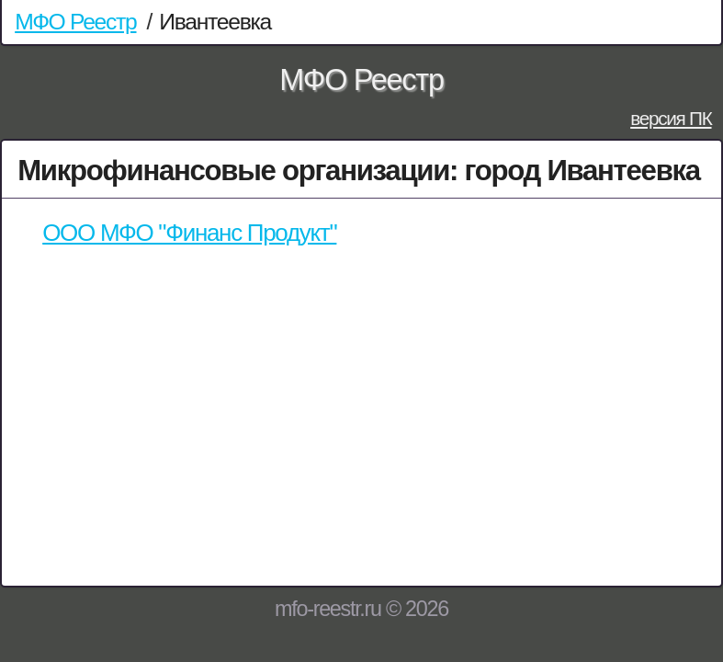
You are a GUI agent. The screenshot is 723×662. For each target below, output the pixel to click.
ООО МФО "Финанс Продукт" (189, 232)
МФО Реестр (75, 21)
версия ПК (670, 118)
